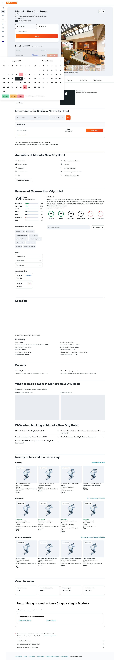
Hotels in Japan (40, 656)
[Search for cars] (3, 15)
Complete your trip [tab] (23, 610)
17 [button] (28, 55)
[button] (3, 3)
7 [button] (45, 47)
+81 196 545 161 (19, 18)
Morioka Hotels (64, 656)
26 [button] (37, 59)
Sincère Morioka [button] (20, 558)
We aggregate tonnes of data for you (61, 644)
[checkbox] (24, 276)
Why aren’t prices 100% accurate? (61, 647)
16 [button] (54, 51)
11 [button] (33, 51)
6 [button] (41, 47)
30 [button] (54, 59)
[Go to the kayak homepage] (11, 3)
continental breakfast (21, 239)
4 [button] (76, 43)
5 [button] (37, 47)
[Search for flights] (3, 8)
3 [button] (28, 47)
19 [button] (37, 55)
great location (30, 231)
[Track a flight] (3, 28)
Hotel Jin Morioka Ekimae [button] (45, 521)
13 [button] (41, 51)
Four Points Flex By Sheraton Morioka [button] (69, 522)
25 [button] (33, 59)
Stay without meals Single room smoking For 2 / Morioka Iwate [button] (92, 484)
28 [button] (45, 59)
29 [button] (50, 59)
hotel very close (20, 243)
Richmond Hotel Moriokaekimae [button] (47, 558)
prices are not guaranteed (50, 635)
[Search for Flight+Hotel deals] (3, 19)
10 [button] (29, 51)
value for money (31, 243)
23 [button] (54, 55)
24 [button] (29, 59)
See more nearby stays (98, 462)
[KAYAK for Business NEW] (3, 31)
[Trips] (3, 36)
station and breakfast (21, 235)
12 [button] (37, 51)
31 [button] (29, 64)
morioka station (20, 231)
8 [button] (64, 47)
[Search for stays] (3, 11)
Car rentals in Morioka (25, 620)
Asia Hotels (32, 656)
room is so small (33, 235)
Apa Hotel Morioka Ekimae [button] (23, 483)
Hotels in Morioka (51, 620)
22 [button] (50, 55)
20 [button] (41, 55)
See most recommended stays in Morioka (93, 537)
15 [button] (50, 51)
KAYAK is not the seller (61, 641)
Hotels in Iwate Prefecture (52, 656)
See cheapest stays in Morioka (96, 498)
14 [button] (45, 51)
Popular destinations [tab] (38, 610)
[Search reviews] (70, 227)
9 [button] (54, 47)
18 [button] (33, 55)
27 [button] (41, 59)
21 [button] (45, 55)
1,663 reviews (27, 21)
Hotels (25, 656)
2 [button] (54, 43)
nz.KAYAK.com (18, 656)
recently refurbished (29, 246)
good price (19, 246)
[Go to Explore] (3, 24)
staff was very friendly (35, 239)
